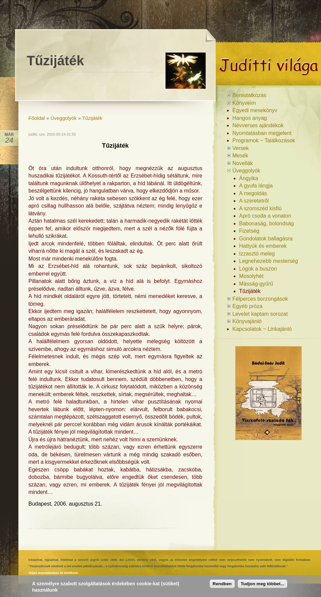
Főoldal (36, 118)
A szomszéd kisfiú (260, 208)
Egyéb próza (247, 306)
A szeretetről (254, 201)
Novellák (242, 163)
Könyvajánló (246, 321)
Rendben (222, 585)
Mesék (240, 155)
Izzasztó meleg (257, 253)
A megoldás (253, 193)
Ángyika (248, 178)
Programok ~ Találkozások (263, 140)
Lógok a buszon (258, 269)
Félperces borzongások (260, 299)
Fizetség (249, 231)
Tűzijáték (92, 118)
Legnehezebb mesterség (268, 261)
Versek (240, 148)
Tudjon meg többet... (262, 585)
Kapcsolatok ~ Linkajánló (262, 329)
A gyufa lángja (256, 186)
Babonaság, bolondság (266, 223)
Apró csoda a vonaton (265, 216)
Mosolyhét (251, 276)
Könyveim (244, 103)
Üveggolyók (63, 118)
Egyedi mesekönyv (254, 110)
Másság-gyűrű (256, 284)
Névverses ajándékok (258, 125)
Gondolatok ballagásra (266, 238)
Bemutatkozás (249, 95)
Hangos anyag (249, 118)
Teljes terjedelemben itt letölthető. (53, 573)
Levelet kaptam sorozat (260, 314)
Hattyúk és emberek (263, 246)
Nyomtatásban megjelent (262, 133)
